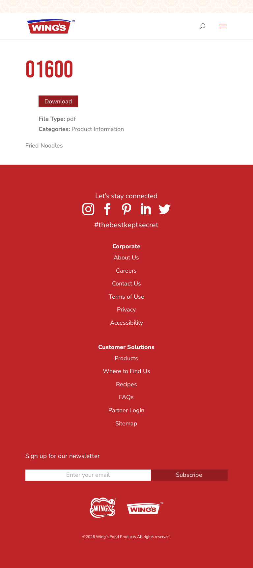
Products (126, 358)
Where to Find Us (126, 371)
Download (58, 101)
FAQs (126, 397)
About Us (126, 257)
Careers (126, 271)
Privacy (126, 309)
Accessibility (126, 323)
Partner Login (126, 410)
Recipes (126, 384)
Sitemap (126, 423)
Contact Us (126, 283)
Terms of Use (126, 297)
